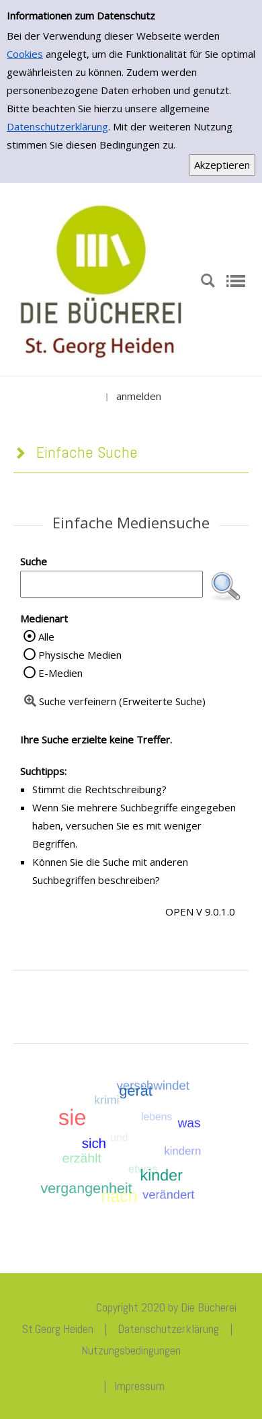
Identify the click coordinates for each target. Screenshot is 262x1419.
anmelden (138, 396)
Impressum (139, 1385)
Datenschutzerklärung (57, 126)
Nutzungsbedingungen (131, 1350)
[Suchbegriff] (111, 584)
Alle (46, 636)
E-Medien (60, 673)
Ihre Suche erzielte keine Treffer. (96, 739)
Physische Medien (80, 654)
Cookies (25, 53)
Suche (33, 561)
